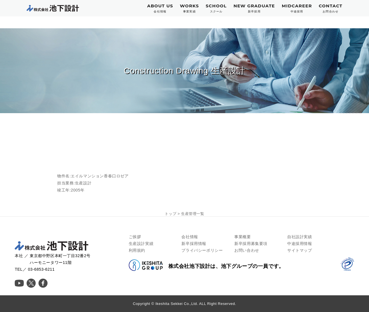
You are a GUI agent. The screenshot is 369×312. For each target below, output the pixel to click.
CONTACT (330, 8)
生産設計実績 (141, 243)
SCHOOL (216, 8)
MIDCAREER (297, 8)
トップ (170, 214)
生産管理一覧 (192, 214)
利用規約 (137, 250)
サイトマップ (299, 250)
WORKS (189, 8)
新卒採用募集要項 (250, 243)
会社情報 (189, 236)
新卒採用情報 (193, 243)
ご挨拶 (135, 236)
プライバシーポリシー (202, 250)
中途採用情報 (299, 243)
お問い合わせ (246, 250)
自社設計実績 (299, 236)
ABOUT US (160, 8)
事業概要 (242, 236)
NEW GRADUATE (254, 8)
